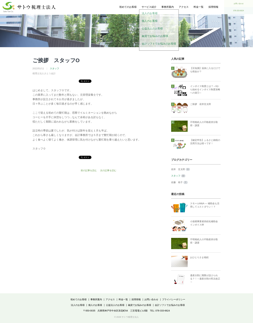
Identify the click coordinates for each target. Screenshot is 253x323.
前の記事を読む (89, 170)
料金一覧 (198, 6)
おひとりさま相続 (190, 257)
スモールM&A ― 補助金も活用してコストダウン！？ (195, 205)
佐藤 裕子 (179, 182)
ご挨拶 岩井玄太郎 (191, 104)
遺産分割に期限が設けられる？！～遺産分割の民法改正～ (195, 279)
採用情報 (213, 6)
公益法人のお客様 (115, 305)
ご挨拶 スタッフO (56, 60)
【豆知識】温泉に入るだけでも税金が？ (195, 70)
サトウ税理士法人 (130, 317)
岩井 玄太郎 (180, 169)
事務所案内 (167, 6)
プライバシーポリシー (173, 299)
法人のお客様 (78, 305)
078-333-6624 (238, 10)
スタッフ (54, 68)
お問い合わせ (239, 3)
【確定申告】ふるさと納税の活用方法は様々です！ (195, 142)
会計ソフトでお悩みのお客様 (170, 305)
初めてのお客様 (128, 6)
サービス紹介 (149, 6)
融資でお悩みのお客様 (139, 305)
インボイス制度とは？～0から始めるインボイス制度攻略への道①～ (195, 89)
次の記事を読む (108, 170)
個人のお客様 (95, 305)
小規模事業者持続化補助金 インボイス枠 (195, 223)
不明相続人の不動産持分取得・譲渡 (194, 124)
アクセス (184, 6)
